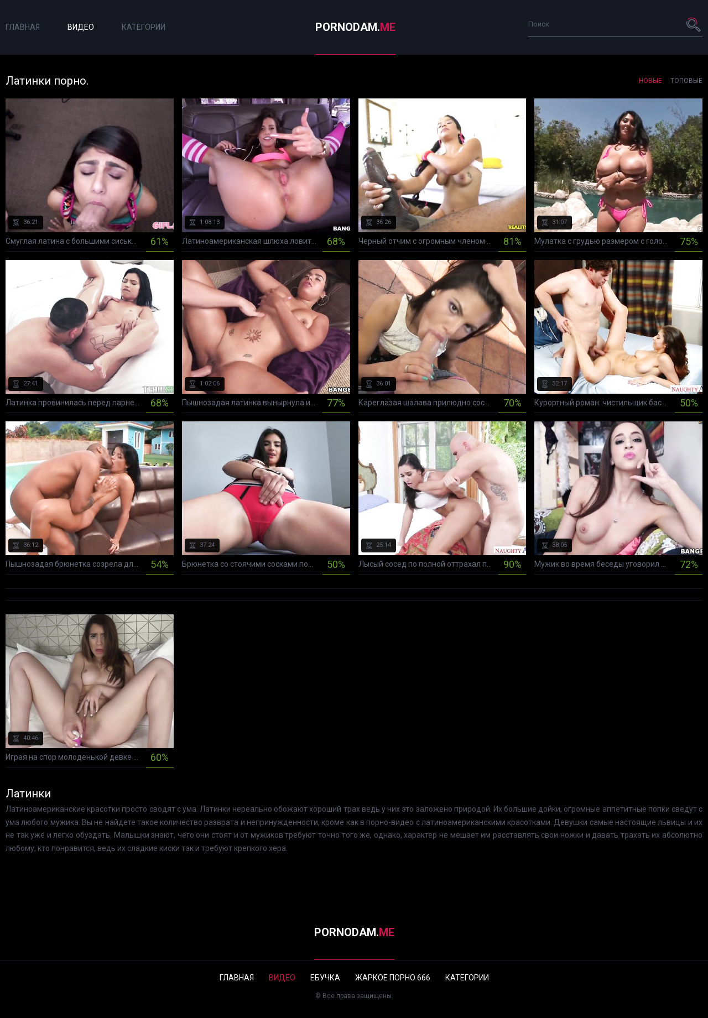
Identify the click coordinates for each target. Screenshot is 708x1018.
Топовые (686, 81)
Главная (23, 27)
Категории (143, 27)
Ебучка (325, 977)
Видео (80, 27)
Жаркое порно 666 (392, 977)
